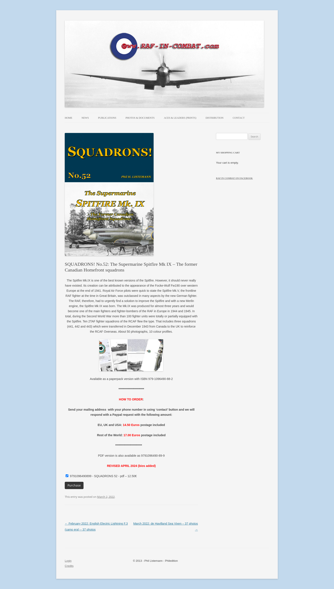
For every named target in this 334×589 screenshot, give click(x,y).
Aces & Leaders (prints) (180, 117)
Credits (69, 565)
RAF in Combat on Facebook (234, 178)
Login (68, 560)
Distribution (214, 117)
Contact (239, 117)
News (85, 117)
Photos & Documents (139, 117)
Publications (107, 117)
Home (68, 117)
